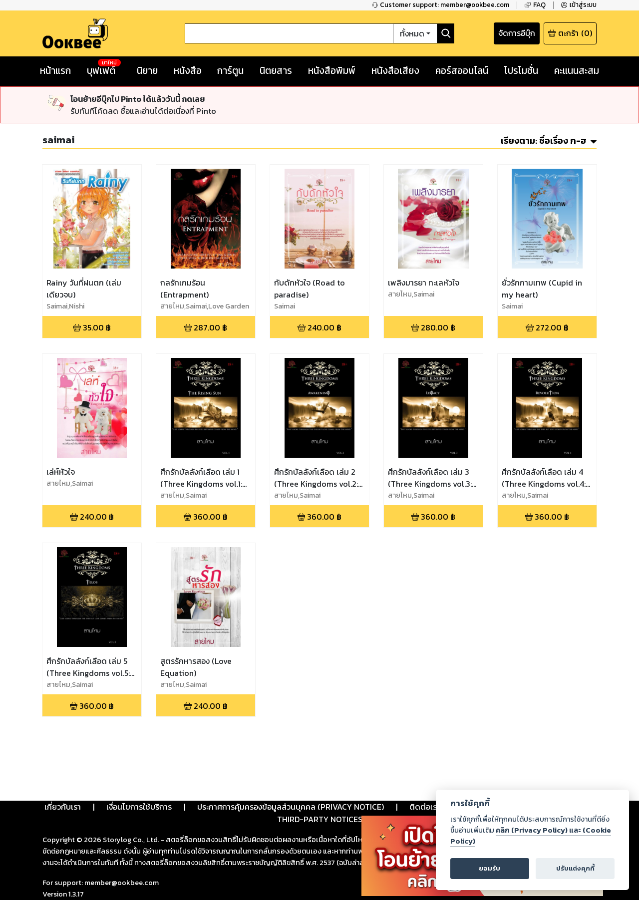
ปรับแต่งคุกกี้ (575, 868)
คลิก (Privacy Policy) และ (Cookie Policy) (530, 836)
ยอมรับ (489, 868)
